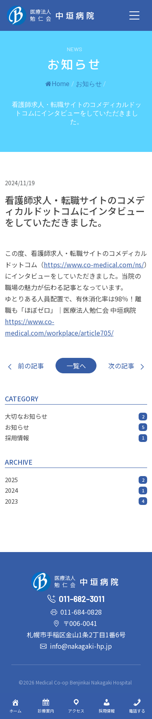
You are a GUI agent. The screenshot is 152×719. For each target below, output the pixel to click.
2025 (76, 479)
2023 (76, 501)
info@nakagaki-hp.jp (81, 646)
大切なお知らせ (76, 416)
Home (57, 84)
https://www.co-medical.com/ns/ (94, 264)
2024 (76, 490)
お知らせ (89, 84)
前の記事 (24, 365)
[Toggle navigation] (134, 15)
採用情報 (76, 437)
